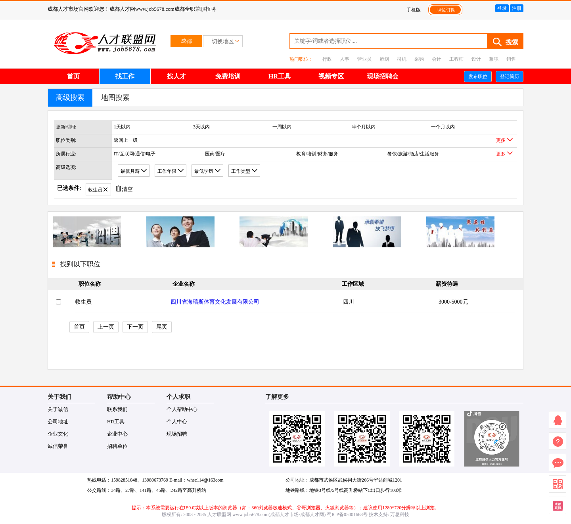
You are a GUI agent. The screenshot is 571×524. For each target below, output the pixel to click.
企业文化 (58, 434)
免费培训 (228, 76)
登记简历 (509, 76)
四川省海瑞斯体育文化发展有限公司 (215, 302)
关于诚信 (58, 409)
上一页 (106, 327)
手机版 (413, 10)
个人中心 (177, 422)
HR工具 (279, 76)
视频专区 (331, 76)
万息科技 (399, 514)
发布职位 (477, 76)
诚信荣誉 (58, 446)
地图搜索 (115, 97)
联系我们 (117, 409)
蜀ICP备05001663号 (347, 514)
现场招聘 (177, 434)
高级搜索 (70, 97)
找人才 (176, 76)
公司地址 (58, 422)
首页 (73, 76)
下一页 (135, 327)
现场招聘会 (383, 76)
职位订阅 (446, 10)
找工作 (124, 76)
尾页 (161, 327)
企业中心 (117, 434)
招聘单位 (117, 446)
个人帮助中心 (182, 409)
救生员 (83, 302)
